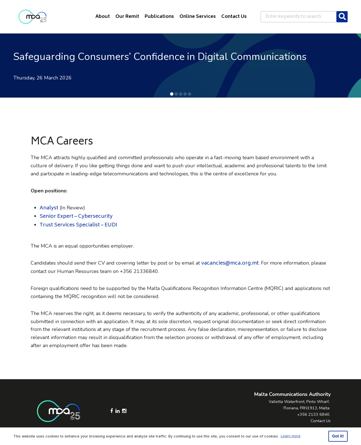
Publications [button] (159, 17)
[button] (171, 94)
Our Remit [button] (127, 17)
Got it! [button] (338, 436)
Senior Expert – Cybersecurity (76, 216)
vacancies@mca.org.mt (230, 263)
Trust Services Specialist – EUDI (78, 225)
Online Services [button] (198, 17)
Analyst (49, 208)
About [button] (102, 17)
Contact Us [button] (234, 17)
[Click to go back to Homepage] (32, 16)
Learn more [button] (291, 436)
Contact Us (321, 421)
